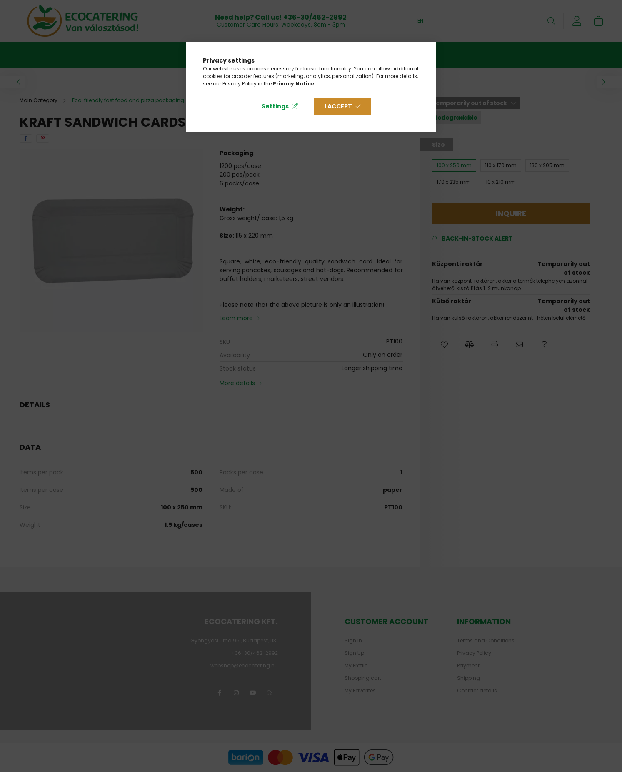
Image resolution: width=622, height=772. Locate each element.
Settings (275, 106)
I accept (338, 106)
